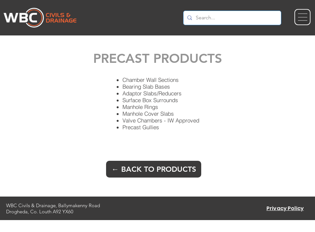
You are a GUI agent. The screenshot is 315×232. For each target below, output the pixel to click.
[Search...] (231, 18)
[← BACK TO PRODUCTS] (153, 169)
